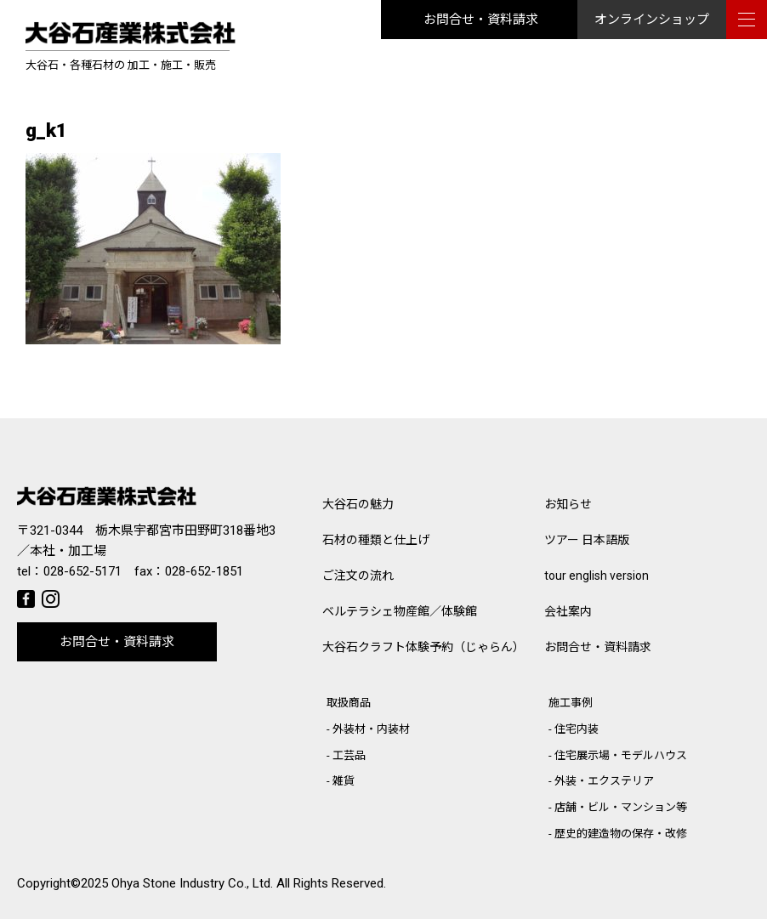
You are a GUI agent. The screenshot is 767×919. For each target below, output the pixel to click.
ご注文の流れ (358, 575)
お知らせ (568, 504)
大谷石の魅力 (358, 504)
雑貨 (343, 780)
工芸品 (349, 755)
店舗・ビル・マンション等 (620, 807)
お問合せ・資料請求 (480, 19)
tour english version (596, 575)
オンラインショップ (651, 19)
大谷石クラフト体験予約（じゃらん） (423, 647)
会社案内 (568, 611)
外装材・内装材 (371, 729)
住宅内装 (576, 729)
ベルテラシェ (399, 611)
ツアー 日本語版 (586, 540)
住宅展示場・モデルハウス (620, 755)
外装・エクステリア (604, 780)
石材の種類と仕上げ (375, 540)
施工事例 (570, 702)
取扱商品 (349, 702)
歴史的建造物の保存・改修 (620, 833)
